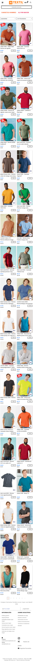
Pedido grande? (5, 615)
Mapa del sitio (27, 658)
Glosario (20, 625)
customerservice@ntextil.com (9, 640)
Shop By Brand (5, 617)
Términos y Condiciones (18, 658)
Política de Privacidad (7, 658)
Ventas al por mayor (6, 623)
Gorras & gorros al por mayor (8, 627)
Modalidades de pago (23, 615)
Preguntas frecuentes (25, 648)
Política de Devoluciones (23, 621)
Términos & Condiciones (23, 623)
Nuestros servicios (22, 617)
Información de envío (23, 619)
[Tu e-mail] (11, 608)
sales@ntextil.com (6, 644)
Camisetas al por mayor (7, 625)
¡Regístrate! (26, 608)
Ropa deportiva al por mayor (8, 629)
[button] (25, 2)
